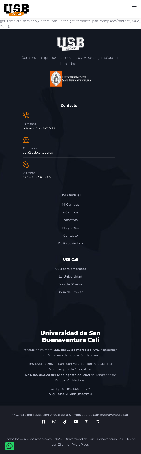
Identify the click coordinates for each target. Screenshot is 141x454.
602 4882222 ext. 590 (39, 128)
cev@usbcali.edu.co (38, 152)
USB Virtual (70, 195)
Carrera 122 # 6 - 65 (37, 177)
